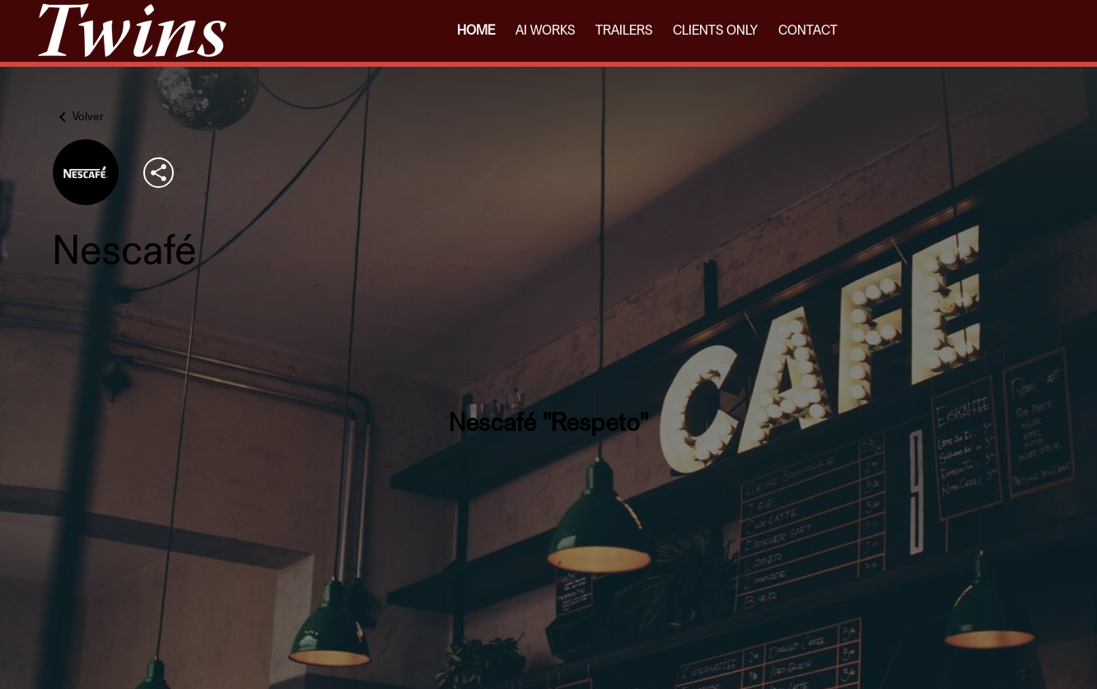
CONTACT (808, 30)
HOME (476, 30)
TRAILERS (623, 30)
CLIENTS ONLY (715, 30)
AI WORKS (545, 30)
